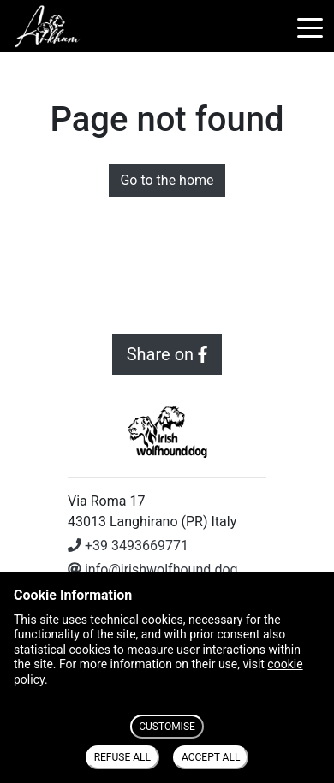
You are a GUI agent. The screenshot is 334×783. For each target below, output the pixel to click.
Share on (167, 354)
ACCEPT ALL (211, 757)
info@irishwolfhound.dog (153, 569)
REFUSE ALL (122, 757)
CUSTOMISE (167, 727)
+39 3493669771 (128, 545)
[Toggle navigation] (310, 26)
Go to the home (166, 180)
